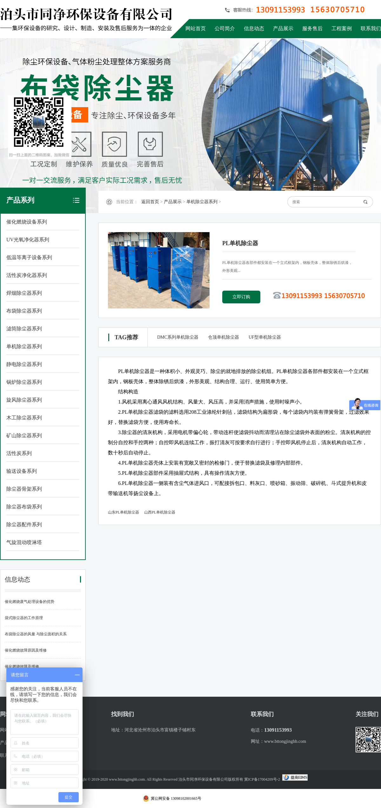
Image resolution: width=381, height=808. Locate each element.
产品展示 (283, 28)
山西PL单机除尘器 (159, 512)
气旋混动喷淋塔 (24, 542)
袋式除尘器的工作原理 (24, 618)
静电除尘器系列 (24, 364)
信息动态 (254, 28)
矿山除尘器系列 (24, 435)
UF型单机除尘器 (265, 337)
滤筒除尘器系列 (24, 328)
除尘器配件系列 (24, 524)
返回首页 (150, 201)
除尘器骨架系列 (24, 489)
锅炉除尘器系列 (24, 382)
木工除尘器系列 (24, 417)
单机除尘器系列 (24, 346)
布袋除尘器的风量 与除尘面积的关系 (36, 634)
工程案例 (341, 28)
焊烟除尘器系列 (24, 293)
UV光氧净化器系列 (27, 239)
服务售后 (312, 28)
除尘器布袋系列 (24, 506)
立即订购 (241, 296)
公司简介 (225, 28)
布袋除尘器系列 (24, 311)
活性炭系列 (19, 453)
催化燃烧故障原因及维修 (26, 650)
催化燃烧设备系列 (26, 221)
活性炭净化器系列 (26, 275)
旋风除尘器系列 (24, 400)
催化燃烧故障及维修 (22, 666)
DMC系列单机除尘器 (177, 337)
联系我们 (371, 28)
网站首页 (195, 28)
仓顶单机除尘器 (223, 337)
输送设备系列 (21, 471)
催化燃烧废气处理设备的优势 (29, 601)
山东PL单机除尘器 (123, 512)
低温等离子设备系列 (29, 257)
